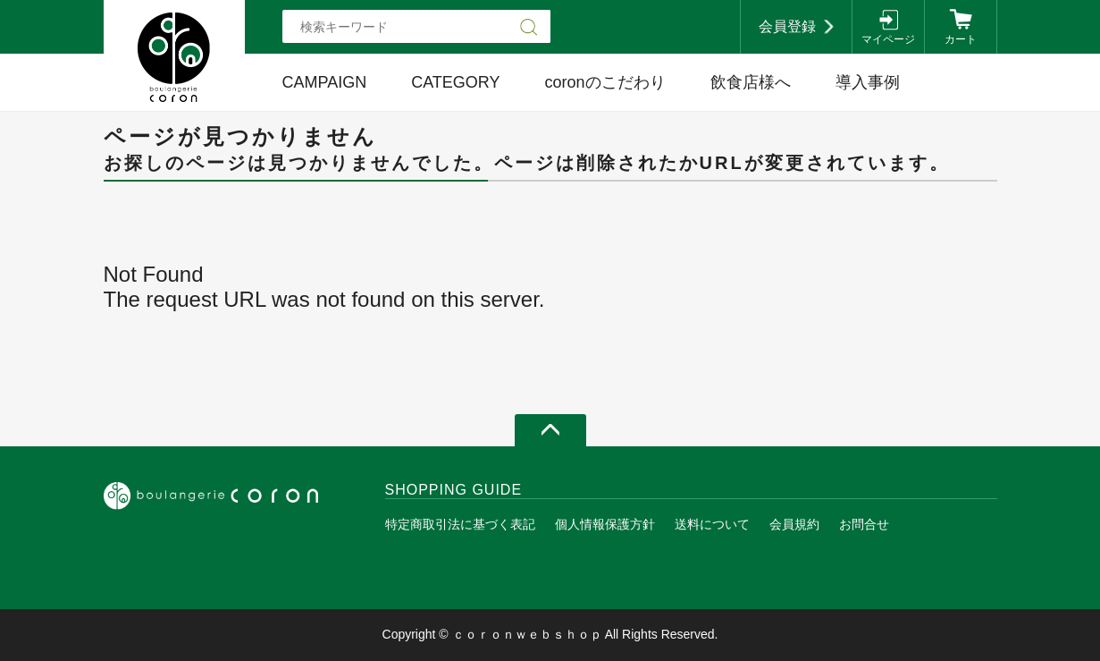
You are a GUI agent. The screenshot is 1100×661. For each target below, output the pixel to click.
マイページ (888, 39)
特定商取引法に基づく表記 (460, 524)
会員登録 (787, 26)
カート (961, 39)
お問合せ (864, 524)
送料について (712, 524)
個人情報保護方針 (605, 524)
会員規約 (794, 524)
